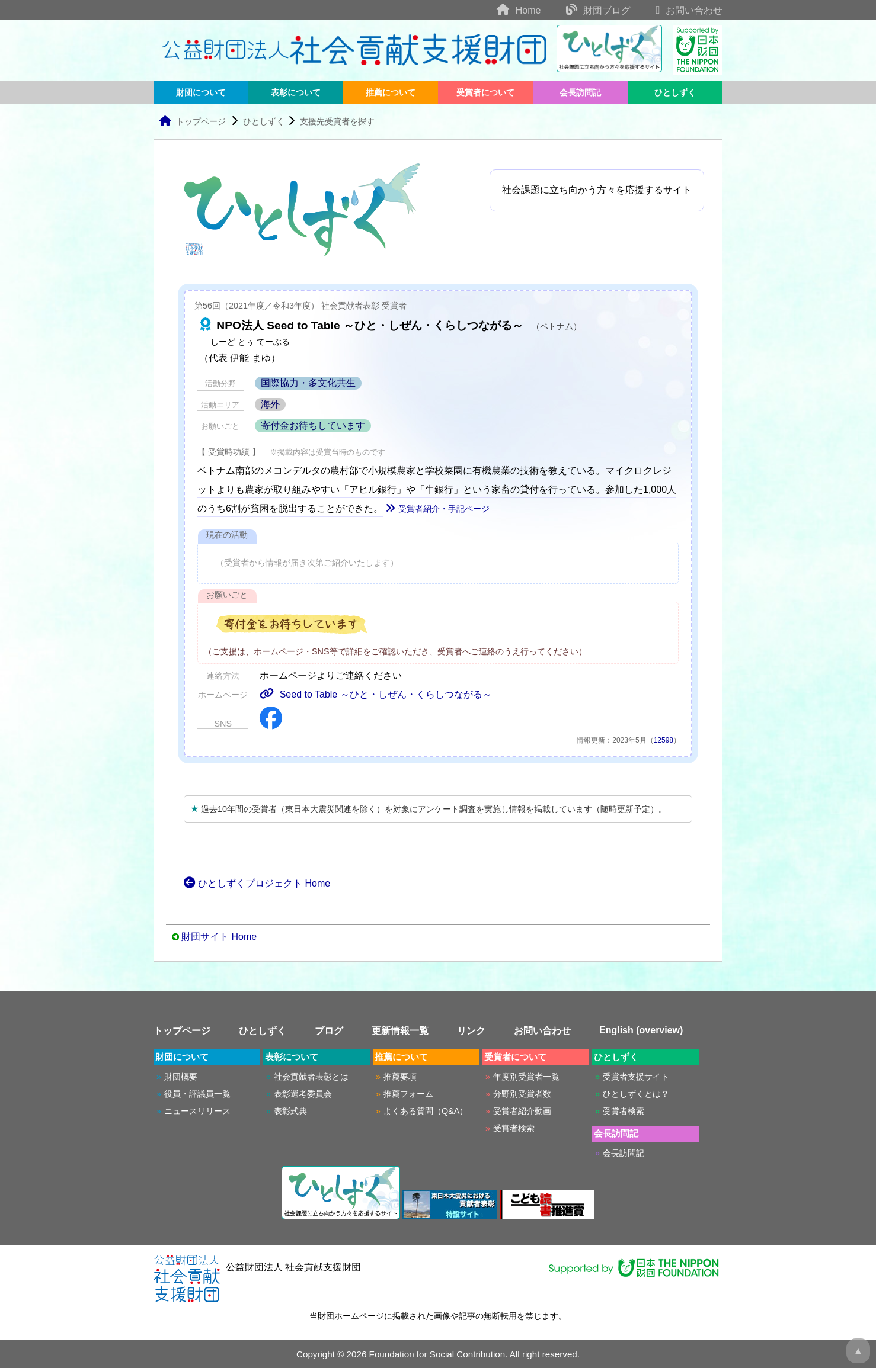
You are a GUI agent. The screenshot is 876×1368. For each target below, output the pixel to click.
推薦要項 (400, 1076)
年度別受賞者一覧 (526, 1076)
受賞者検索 (514, 1128)
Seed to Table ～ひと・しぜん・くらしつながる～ (375, 694)
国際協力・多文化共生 (308, 383)
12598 (663, 740)
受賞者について (485, 92)
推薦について (390, 92)
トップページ (192, 121)
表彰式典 (290, 1111)
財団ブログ (587, 10)
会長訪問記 (580, 92)
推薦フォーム (408, 1094)
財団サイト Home (219, 937)
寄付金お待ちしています (313, 425)
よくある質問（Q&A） (425, 1111)
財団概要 (180, 1076)
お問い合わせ (677, 10)
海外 (270, 404)
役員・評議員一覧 (197, 1094)
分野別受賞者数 (522, 1094)
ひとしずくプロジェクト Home (257, 883)
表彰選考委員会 (303, 1094)
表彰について (296, 92)
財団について (201, 92)
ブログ (329, 1031)
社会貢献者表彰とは (311, 1076)
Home (507, 10)
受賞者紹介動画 (522, 1111)
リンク (471, 1031)
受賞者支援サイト (636, 1076)
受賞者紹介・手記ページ (437, 508)
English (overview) (641, 1030)
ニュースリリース (197, 1111)
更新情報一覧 (400, 1031)
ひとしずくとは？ (636, 1094)
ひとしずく (675, 92)
